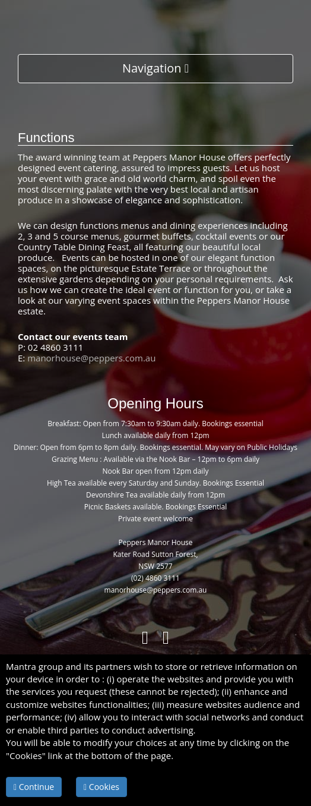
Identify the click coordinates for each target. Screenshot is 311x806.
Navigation (155, 68)
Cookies (101, 786)
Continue (34, 786)
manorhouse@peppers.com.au (91, 358)
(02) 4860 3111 (155, 578)
